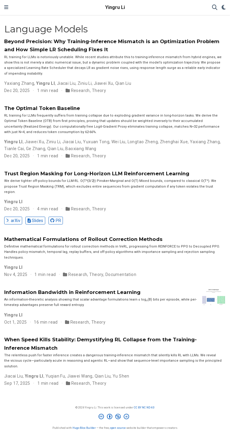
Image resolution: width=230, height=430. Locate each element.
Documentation (120, 274)
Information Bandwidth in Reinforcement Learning (72, 292)
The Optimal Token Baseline (42, 108)
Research (80, 90)
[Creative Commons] (115, 417)
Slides (35, 220)
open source (118, 427)
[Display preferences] (224, 7)
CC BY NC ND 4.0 (144, 407)
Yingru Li (115, 7)
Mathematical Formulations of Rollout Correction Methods (83, 239)
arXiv (13, 220)
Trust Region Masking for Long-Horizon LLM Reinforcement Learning (96, 173)
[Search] (214, 7)
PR (55, 220)
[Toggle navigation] (6, 7)
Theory (99, 90)
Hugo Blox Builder (84, 427)
